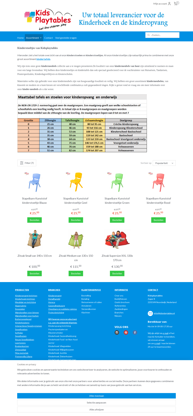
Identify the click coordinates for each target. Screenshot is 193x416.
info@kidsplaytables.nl (164, 313)
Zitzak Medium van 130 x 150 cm (76, 258)
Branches (119, 312)
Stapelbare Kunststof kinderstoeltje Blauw (34, 200)
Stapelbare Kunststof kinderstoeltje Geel (76, 200)
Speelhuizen (21, 336)
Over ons (119, 295)
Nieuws (118, 316)
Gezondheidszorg (56, 305)
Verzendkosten (88, 309)
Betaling (85, 299)
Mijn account (162, 3)
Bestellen (34, 219)
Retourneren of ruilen (91, 302)
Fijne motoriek (21, 353)
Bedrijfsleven (121, 299)
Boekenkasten (22, 346)
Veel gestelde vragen (66, 37)
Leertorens (20, 343)
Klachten (85, 312)
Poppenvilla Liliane (23, 356)
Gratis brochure (122, 302)
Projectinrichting (56, 312)
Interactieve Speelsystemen (28, 326)
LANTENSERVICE (92, 289)
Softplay (19, 332)
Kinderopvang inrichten (26, 295)
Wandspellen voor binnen (27, 312)
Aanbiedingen (121, 309)
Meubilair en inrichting (25, 302)
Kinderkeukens (22, 322)
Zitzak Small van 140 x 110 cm (34, 255)
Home (20, 37)
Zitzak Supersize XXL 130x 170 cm (117, 258)
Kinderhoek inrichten (25, 299)
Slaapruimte (20, 305)
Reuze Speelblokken (24, 339)
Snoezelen (20, 309)
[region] (77, 402)
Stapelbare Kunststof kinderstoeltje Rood (158, 200)
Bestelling (86, 295)
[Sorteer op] (164, 163)
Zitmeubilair (20, 349)
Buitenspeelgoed (23, 319)
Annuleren (86, 305)
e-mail (165, 333)
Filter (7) (27, 163)
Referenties (120, 305)
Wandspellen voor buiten (27, 316)
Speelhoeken (21, 329)
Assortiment (34, 37)
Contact (48, 37)
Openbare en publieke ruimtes (62, 309)
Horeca (51, 302)
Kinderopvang (55, 295)
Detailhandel (54, 299)
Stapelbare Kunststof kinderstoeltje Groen (117, 200)
